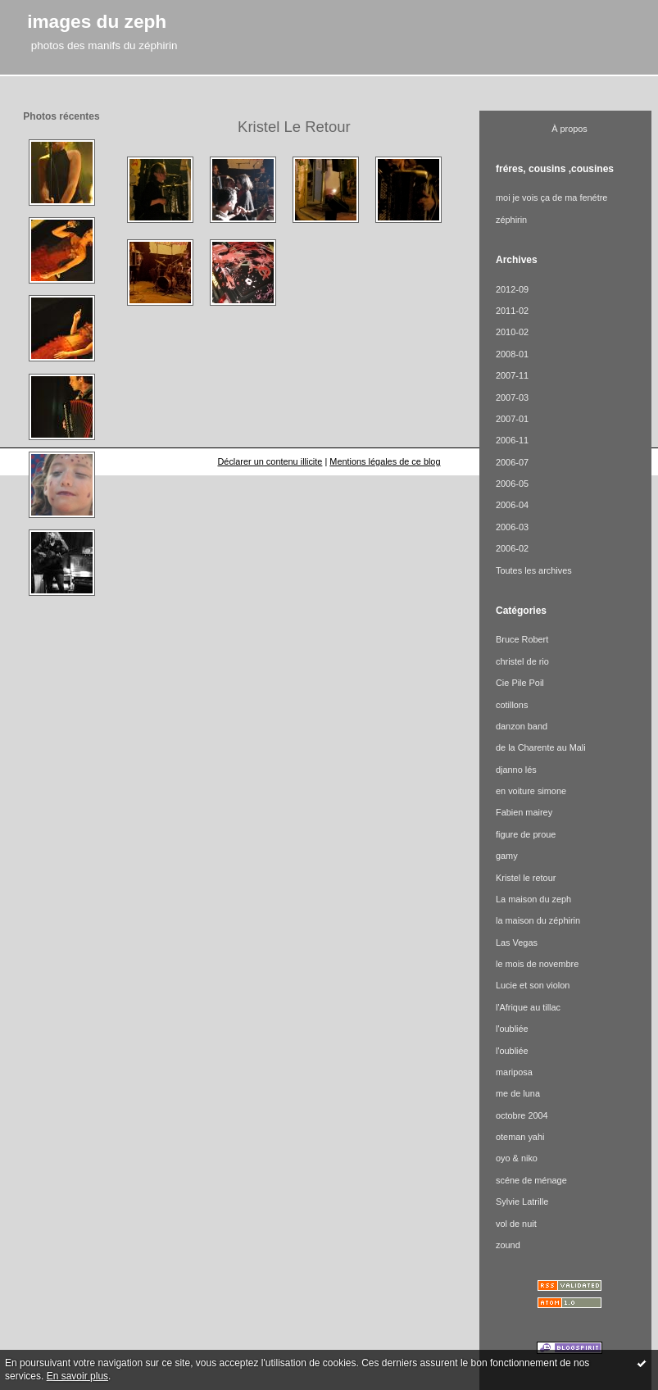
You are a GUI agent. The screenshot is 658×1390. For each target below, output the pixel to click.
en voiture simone (531, 791)
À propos (569, 129)
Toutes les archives (534, 570)
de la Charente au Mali (541, 747)
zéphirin (511, 220)
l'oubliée (512, 1028)
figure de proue (526, 834)
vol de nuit (516, 1224)
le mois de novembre (537, 964)
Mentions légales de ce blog (384, 461)
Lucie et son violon (533, 985)
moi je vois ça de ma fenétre (551, 197)
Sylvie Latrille (522, 1201)
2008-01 (512, 354)
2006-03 (512, 527)
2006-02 (512, 548)
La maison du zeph (533, 899)
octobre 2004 (522, 1115)
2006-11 (512, 440)
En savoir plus (77, 1376)
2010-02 (512, 332)
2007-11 (512, 375)
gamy (507, 856)
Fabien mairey (524, 812)
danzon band (521, 726)
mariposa (514, 1072)
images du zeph (96, 21)
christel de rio (522, 661)
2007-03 (512, 397)
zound (508, 1245)
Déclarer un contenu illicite (269, 461)
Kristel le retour (526, 878)
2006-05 (512, 483)
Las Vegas (517, 942)
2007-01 (512, 419)
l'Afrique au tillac (528, 1007)
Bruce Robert (522, 639)
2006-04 (512, 505)
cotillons (512, 705)
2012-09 (512, 289)
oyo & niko (517, 1158)
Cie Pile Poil (520, 683)
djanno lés (516, 769)
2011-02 (512, 311)
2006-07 (512, 462)
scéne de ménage (531, 1180)
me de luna (518, 1093)
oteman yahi (520, 1137)
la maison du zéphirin (538, 920)
